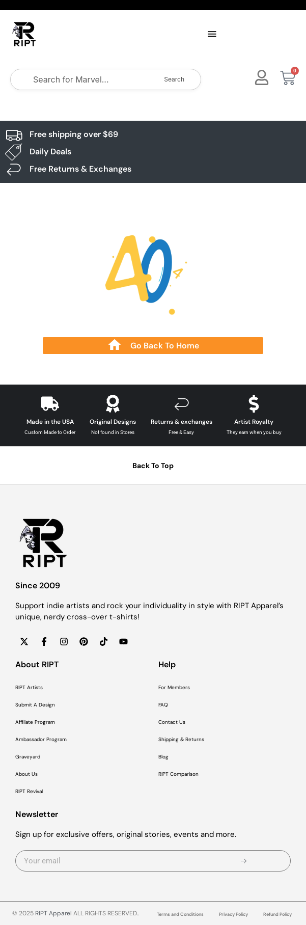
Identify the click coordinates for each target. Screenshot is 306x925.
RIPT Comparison (178, 774)
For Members (174, 687)
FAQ (163, 704)
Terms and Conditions (180, 914)
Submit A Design (35, 704)
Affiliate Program (35, 722)
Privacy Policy (233, 914)
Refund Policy (277, 914)
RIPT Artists (29, 687)
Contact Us (171, 722)
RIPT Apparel (53, 913)
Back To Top (153, 465)
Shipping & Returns (181, 739)
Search (174, 79)
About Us (26, 774)
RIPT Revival (29, 791)
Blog (163, 756)
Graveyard (27, 756)
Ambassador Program (41, 739)
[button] (212, 34)
